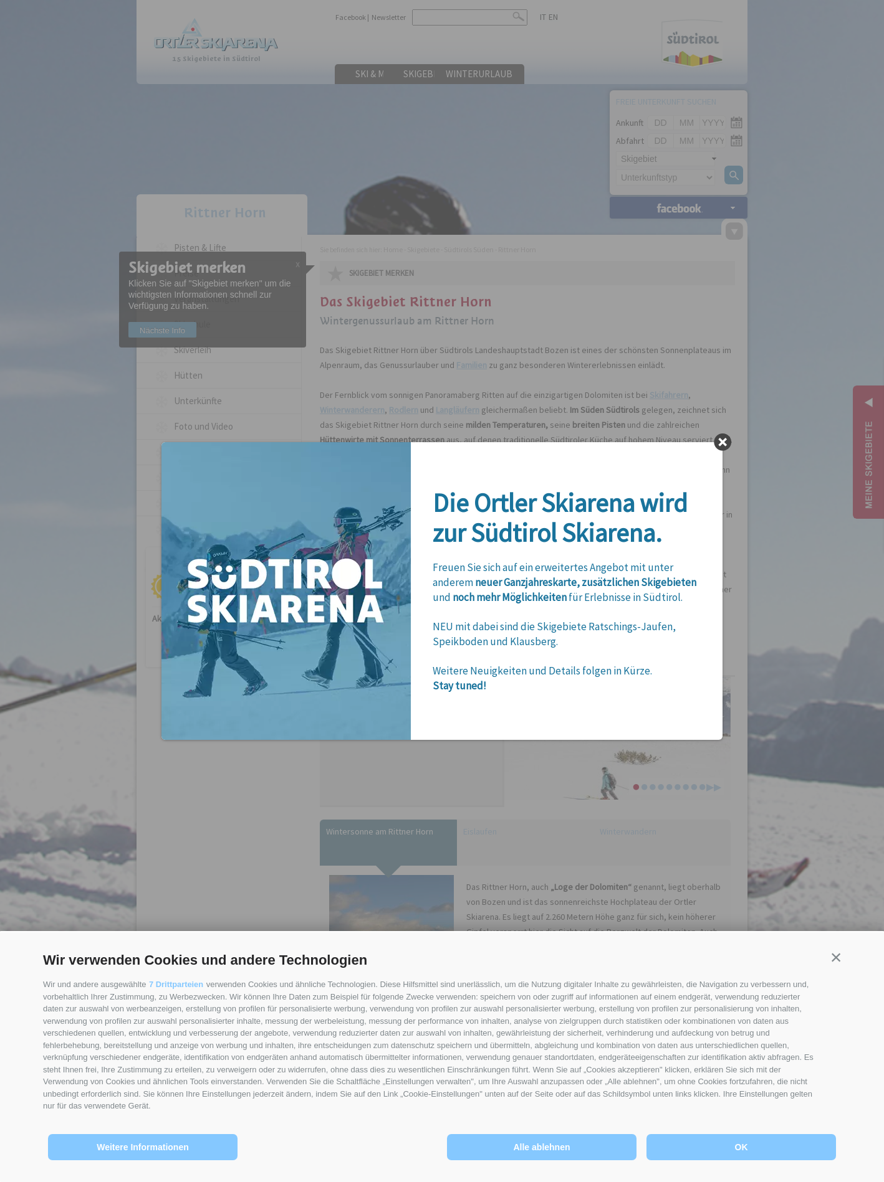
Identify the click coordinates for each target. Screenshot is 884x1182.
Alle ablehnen (541, 1147)
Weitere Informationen (143, 1147)
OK (741, 1147)
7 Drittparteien (176, 984)
